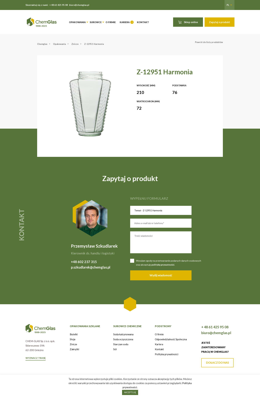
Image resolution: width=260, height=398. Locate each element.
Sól (115, 349)
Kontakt (143, 22)
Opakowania (77, 22)
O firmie (111, 22)
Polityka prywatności (166, 354)
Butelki (74, 334)
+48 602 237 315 (84, 262)
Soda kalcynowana (123, 334)
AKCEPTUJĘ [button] (130, 392)
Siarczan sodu (120, 344)
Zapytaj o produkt (219, 22)
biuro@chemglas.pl (79, 5)
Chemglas (42, 44)
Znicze (75, 44)
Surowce (96, 22)
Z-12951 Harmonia (94, 44)
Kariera (126, 22)
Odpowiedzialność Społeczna (171, 339)
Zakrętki (74, 349)
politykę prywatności (162, 264)
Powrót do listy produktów (209, 42)
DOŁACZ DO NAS (217, 362)
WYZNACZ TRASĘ (36, 358)
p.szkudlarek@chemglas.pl (90, 267)
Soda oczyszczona (123, 339)
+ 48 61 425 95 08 (58, 5)
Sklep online (188, 22)
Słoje (72, 339)
